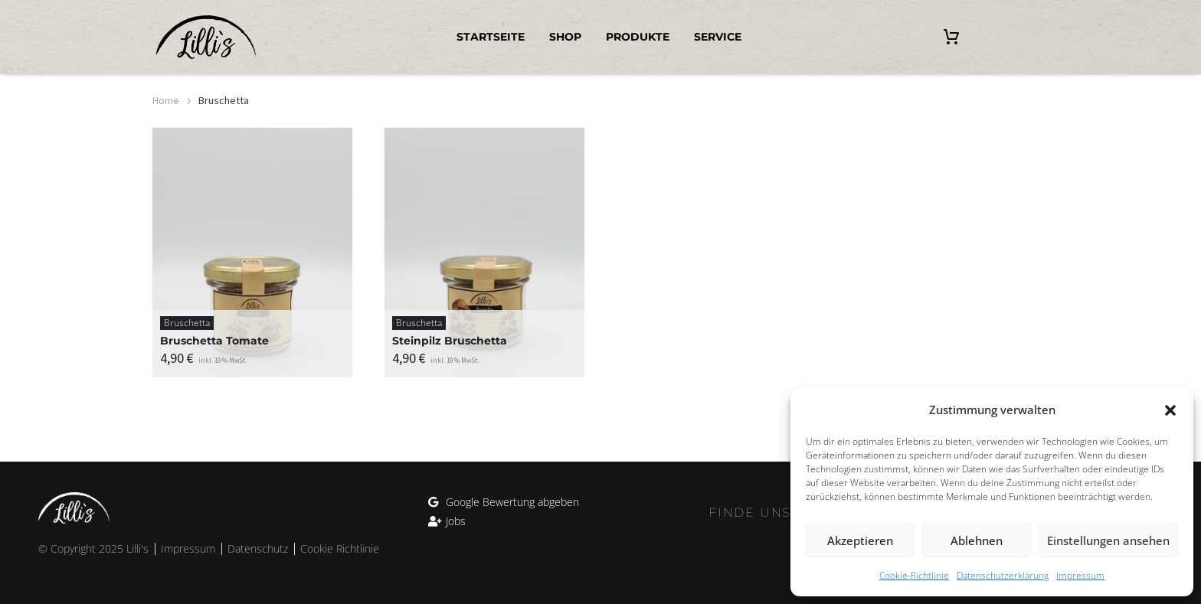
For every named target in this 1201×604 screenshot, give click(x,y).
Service (717, 37)
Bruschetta (187, 322)
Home (165, 100)
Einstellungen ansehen (1108, 540)
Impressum (1080, 575)
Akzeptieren (860, 540)
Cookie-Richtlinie (914, 575)
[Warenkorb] (951, 37)
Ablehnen (977, 540)
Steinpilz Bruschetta (449, 341)
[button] (1170, 410)
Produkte (637, 37)
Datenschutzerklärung (1003, 575)
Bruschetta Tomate (214, 341)
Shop (565, 37)
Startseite (491, 37)
